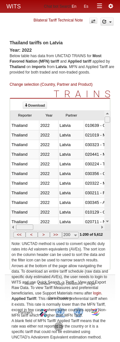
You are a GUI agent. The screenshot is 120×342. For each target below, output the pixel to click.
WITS (13, 6)
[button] (19, 235)
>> (55, 234)
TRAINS (84, 94)
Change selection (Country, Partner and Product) (51, 84)
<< (19, 234)
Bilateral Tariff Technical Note (58, 20)
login (97, 293)
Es (86, 6)
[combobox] (70, 235)
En (74, 6)
